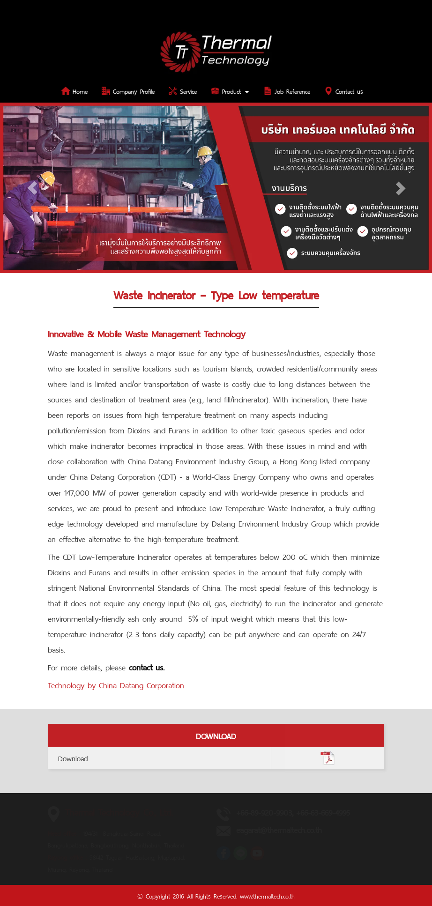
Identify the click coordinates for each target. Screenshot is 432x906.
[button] (32, 188)
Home (74, 91)
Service (183, 91)
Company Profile (128, 91)
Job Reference (286, 91)
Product (230, 91)
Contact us (343, 91)
